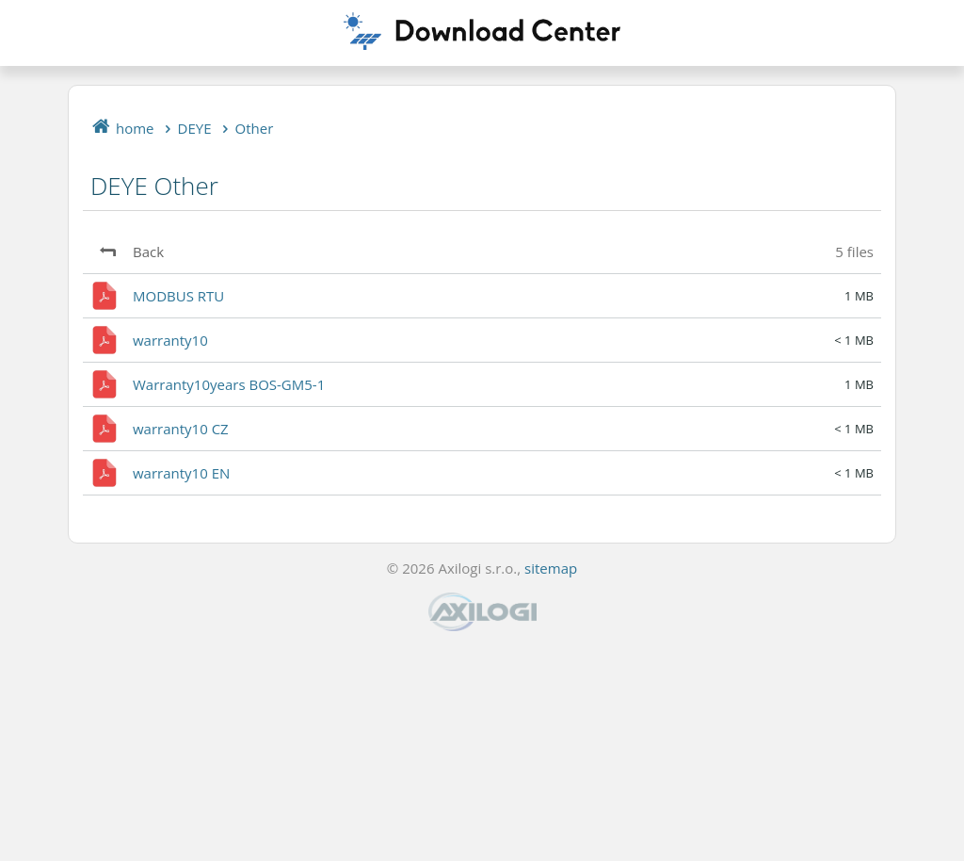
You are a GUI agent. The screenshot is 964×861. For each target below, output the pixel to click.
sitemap (550, 568)
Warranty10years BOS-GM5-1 (229, 384)
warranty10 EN (181, 472)
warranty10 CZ (181, 428)
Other (254, 128)
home (135, 128)
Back (148, 251)
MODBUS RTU (178, 295)
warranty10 (170, 340)
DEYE (195, 128)
